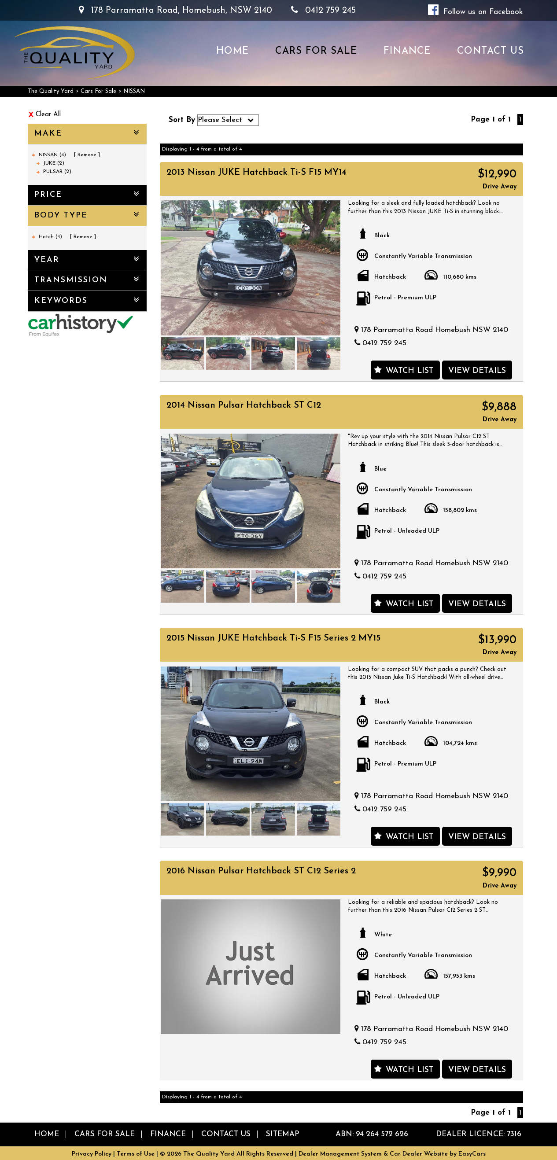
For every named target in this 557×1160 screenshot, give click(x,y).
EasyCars (472, 1154)
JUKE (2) (53, 163)
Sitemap (282, 1134)
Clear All (48, 114)
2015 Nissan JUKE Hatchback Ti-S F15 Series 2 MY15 (273, 638)
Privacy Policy (92, 1154)
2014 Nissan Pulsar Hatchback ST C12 (243, 405)
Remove (86, 155)
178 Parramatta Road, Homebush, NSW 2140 (175, 10)
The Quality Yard (51, 91)
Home (232, 51)
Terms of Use (136, 1154)
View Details (477, 371)
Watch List (410, 371)
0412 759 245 (323, 10)
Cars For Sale (316, 51)
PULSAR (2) (57, 171)
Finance (407, 51)
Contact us (490, 51)
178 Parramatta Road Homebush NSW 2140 (434, 330)
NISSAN (134, 91)
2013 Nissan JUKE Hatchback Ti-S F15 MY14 (256, 172)
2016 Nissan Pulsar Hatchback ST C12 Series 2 (261, 871)
